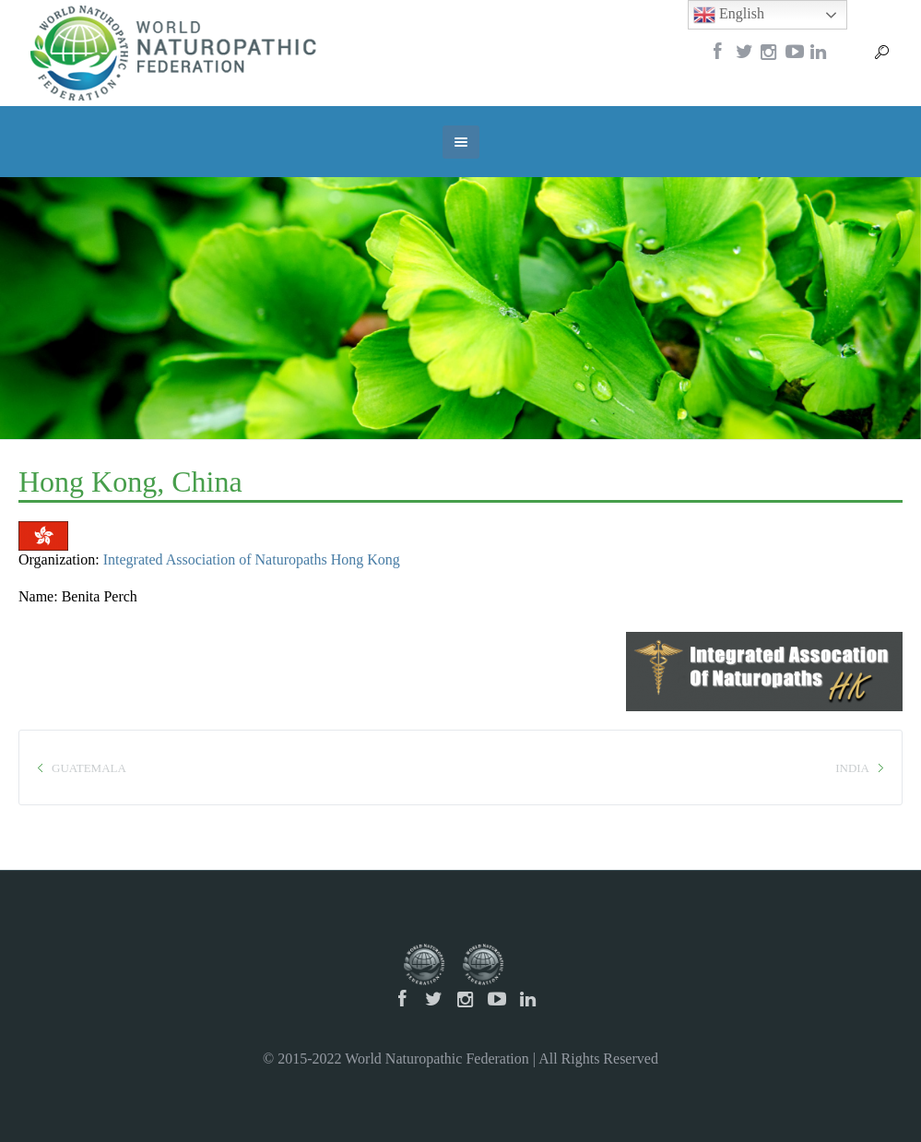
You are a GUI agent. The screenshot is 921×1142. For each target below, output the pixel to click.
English (728, 15)
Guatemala (89, 768)
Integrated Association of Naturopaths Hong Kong (251, 559)
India (852, 768)
